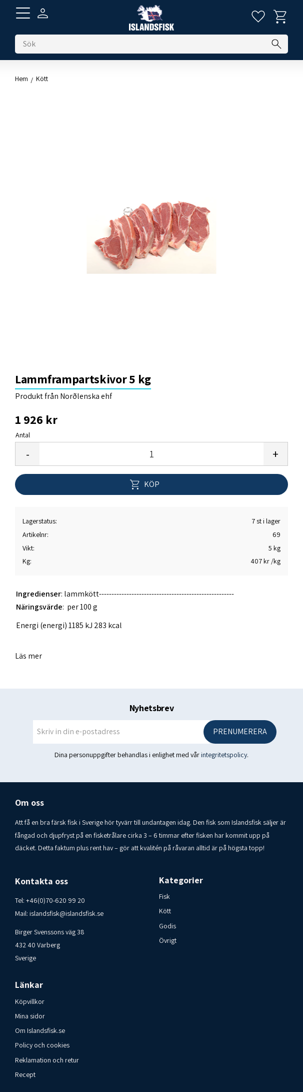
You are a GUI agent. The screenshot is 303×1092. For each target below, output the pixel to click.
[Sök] (277, 44)
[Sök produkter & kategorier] (151, 44)
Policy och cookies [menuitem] (42, 1044)
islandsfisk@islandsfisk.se (67, 913)
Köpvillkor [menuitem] (29, 1001)
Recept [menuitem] (25, 1074)
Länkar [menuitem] (29, 984)
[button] (23, 13)
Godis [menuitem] (167, 925)
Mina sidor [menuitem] (30, 1015)
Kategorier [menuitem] (181, 880)
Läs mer (28, 656)
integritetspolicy (224, 754)
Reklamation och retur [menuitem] (47, 1059)
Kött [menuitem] (165, 910)
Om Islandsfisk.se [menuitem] (40, 1030)
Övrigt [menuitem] (167, 940)
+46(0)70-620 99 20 (55, 900)
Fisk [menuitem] (164, 896)
